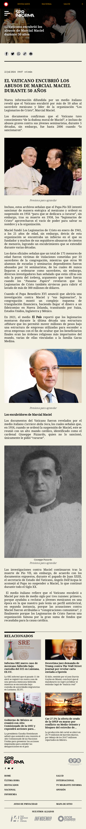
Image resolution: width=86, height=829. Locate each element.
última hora (12, 780)
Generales (16, 4)
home (7, 775)
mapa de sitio (64, 804)
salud (60, 775)
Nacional (63, 4)
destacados (11, 785)
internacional (65, 780)
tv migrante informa (69, 785)
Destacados (40, 4)
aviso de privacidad (25, 804)
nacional (10, 789)
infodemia (10, 794)
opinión (61, 789)
